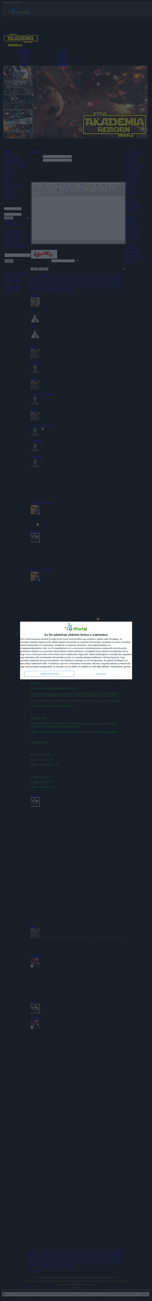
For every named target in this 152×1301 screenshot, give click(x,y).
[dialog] (76, 651)
